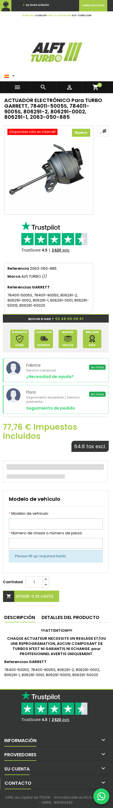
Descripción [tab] (19, 617)
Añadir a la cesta (28, 596)
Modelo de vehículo (28, 513)
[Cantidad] (34, 582)
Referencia (18, 268)
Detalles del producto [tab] (70, 617)
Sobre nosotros (93, 5)
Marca (13, 276)
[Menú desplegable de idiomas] (10, 75)
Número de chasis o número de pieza (45, 533)
